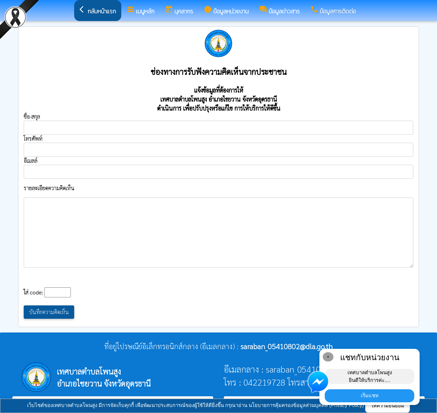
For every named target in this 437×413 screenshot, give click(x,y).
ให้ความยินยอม (387, 405)
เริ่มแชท (370, 395)
